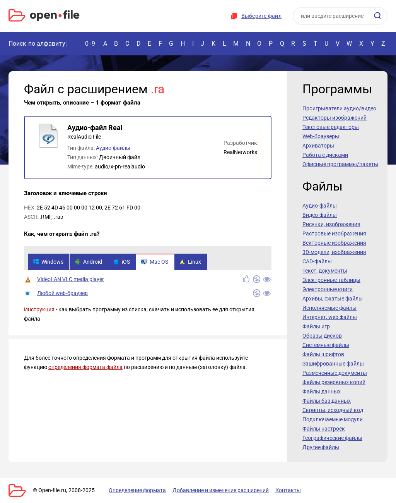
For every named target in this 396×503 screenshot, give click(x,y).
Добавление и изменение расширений (220, 490)
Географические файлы (332, 438)
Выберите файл (261, 16)
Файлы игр (316, 326)
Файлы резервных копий (333, 382)
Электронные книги (327, 289)
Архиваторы (318, 145)
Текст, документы (324, 271)
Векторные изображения (334, 243)
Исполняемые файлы (329, 308)
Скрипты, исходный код (332, 410)
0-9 (90, 43)
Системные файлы (325, 345)
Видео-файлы (319, 215)
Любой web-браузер (62, 293)
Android (88, 262)
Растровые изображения (334, 233)
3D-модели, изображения (334, 252)
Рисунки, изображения (331, 224)
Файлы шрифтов (323, 354)
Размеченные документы (334, 373)
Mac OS (154, 262)
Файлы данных (321, 391)
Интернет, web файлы (329, 317)
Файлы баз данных (326, 401)
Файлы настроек (323, 429)
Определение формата (137, 490)
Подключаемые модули (332, 419)
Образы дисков (322, 336)
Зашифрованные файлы (333, 364)
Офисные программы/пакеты (340, 164)
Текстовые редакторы (330, 127)
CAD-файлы (317, 261)
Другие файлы (320, 447)
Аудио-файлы (113, 148)
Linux (190, 262)
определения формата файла (85, 367)
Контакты (288, 490)
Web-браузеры (320, 136)
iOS (121, 262)
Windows (48, 262)
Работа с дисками (325, 155)
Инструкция (39, 309)
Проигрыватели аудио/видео (339, 108)
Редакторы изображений (334, 118)
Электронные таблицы (331, 280)
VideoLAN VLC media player (70, 279)
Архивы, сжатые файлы (332, 298)
